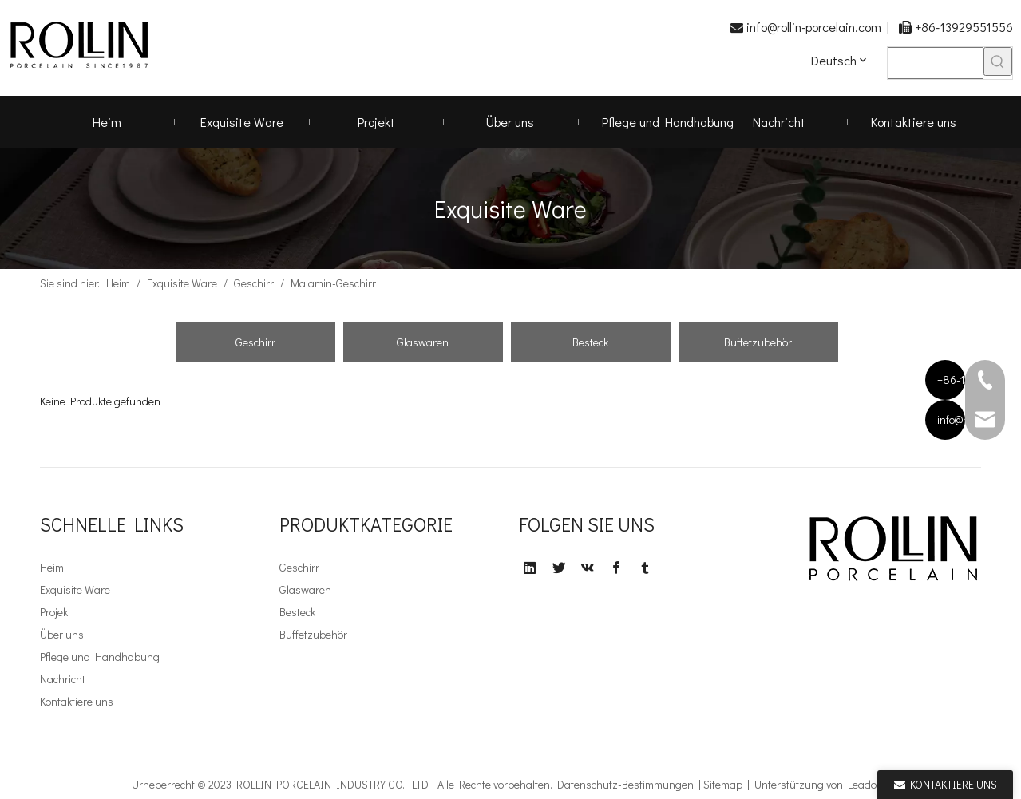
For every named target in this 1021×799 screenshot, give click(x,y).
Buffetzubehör (758, 342)
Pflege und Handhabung (100, 656)
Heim (52, 567)
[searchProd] (935, 63)
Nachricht (62, 678)
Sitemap (722, 784)
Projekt (55, 611)
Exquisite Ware (75, 589)
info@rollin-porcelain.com (813, 26)
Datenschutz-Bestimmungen (625, 784)
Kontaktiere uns (76, 701)
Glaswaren (423, 342)
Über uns (62, 634)
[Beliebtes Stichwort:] (997, 61)
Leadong (868, 784)
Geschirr (255, 342)
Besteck (590, 342)
